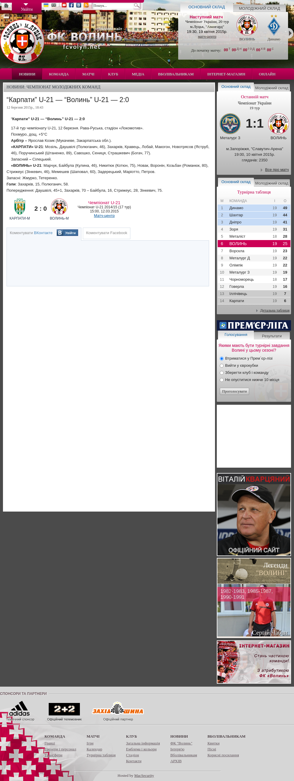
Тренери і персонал (60, 749)
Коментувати (31, 233)
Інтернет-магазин (226, 74)
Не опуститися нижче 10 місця (252, 379)
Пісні (212, 749)
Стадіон (132, 755)
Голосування (236, 334)
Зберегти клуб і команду (247, 372)
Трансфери (53, 755)
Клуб (113, 74)
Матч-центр (104, 215)
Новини (27, 74)
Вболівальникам (176, 74)
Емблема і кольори (141, 749)
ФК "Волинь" (181, 743)
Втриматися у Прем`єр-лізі (249, 358)
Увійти (70, 233)
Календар (94, 749)
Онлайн (267, 74)
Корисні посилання (223, 755)
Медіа (138, 74)
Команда (59, 74)
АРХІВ (176, 761)
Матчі (88, 74)
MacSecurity (144, 775)
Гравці (50, 743)
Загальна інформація (143, 743)
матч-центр (207, 36)
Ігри (90, 743)
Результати (272, 336)
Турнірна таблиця (101, 755)
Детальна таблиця (275, 310)
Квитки (214, 743)
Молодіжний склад (259, 8)
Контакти (133, 761)
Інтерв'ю (177, 749)
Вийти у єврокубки (241, 365)
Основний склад (207, 7)
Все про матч (277, 169)
